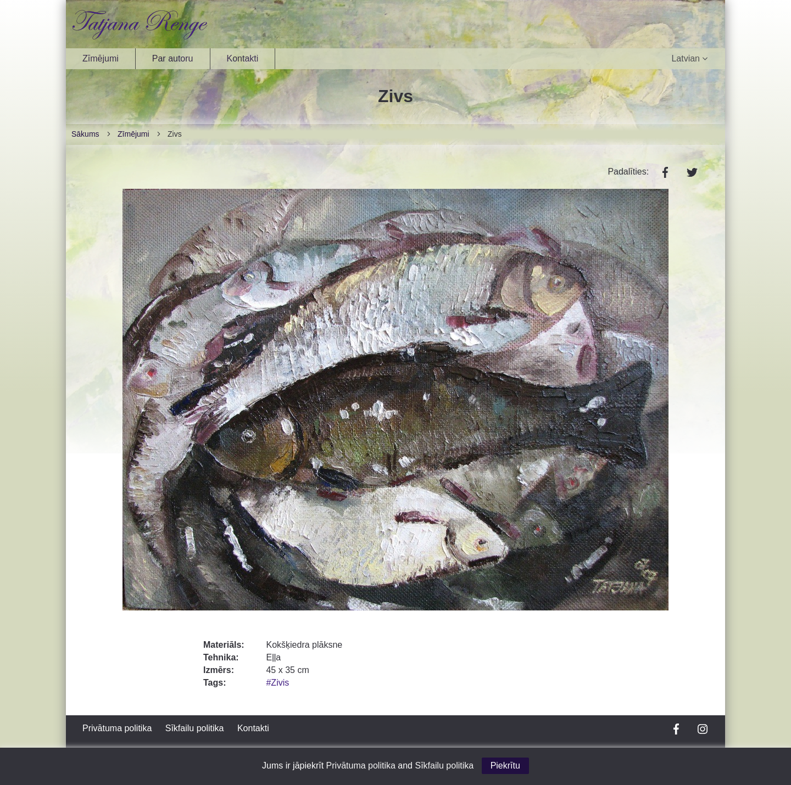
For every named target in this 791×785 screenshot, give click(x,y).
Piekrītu (505, 765)
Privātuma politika (117, 728)
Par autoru (172, 58)
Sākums (85, 134)
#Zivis (277, 682)
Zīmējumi (100, 58)
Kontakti (243, 58)
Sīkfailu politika (194, 728)
